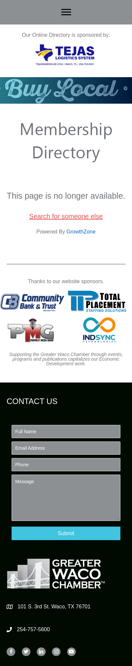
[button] (66, 533)
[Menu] (66, 12)
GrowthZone (81, 231)
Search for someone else (66, 216)
